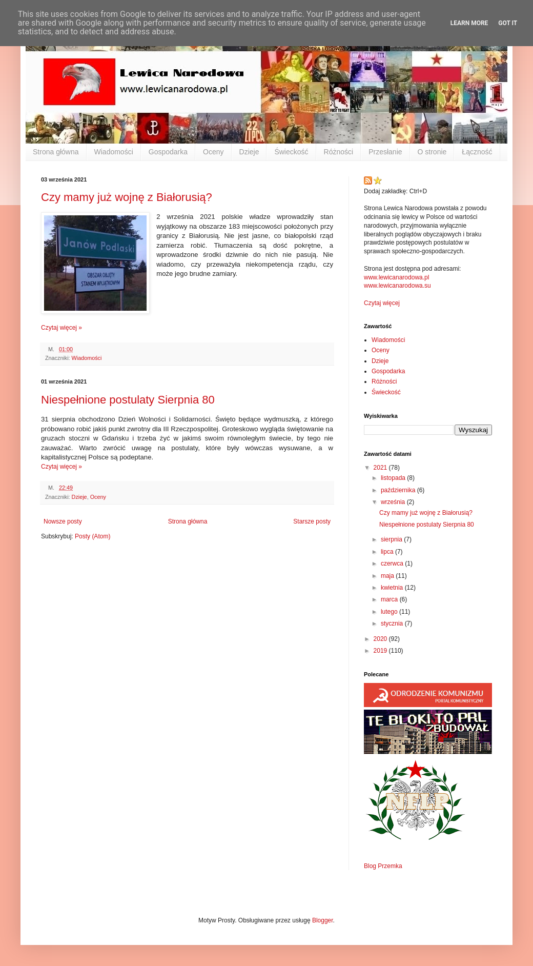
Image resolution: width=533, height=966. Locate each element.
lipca (388, 551)
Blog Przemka (383, 866)
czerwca (393, 563)
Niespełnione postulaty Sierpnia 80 (128, 399)
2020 (381, 638)
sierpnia (392, 539)
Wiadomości (113, 152)
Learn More (469, 23)
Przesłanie (385, 152)
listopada (394, 477)
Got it (507, 23)
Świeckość (291, 152)
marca (390, 599)
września (394, 502)
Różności (339, 152)
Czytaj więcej (382, 303)
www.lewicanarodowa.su (397, 285)
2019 (381, 650)
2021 (381, 467)
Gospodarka (168, 152)
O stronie (432, 152)
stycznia (393, 623)
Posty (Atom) (92, 536)
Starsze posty (312, 521)
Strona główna (56, 152)
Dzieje (249, 152)
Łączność (477, 152)
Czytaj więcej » (61, 327)
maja (388, 575)
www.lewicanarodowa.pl (396, 277)
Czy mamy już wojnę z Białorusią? (126, 197)
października (399, 490)
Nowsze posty (63, 521)
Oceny (213, 152)
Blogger (322, 920)
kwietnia (393, 587)
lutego (390, 611)
